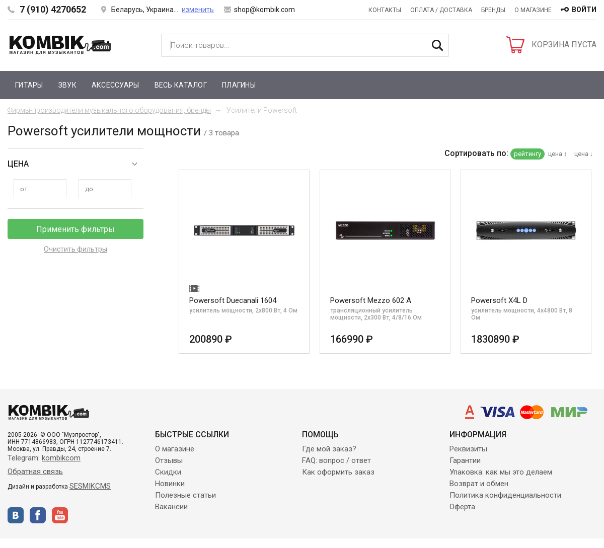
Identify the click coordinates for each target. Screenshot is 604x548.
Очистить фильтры (75, 249)
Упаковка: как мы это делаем (500, 472)
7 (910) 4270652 (53, 9)
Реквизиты (468, 448)
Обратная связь (35, 471)
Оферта (462, 506)
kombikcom (61, 457)
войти (584, 10)
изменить (198, 10)
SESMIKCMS (90, 486)
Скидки (168, 472)
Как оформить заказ (338, 472)
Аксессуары (115, 85)
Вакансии (171, 506)
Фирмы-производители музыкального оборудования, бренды (109, 110)
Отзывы (169, 460)
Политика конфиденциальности (505, 495)
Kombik (60, 45)
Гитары (29, 85)
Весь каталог (181, 85)
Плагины (239, 85)
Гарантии (465, 460)
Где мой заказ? (329, 448)
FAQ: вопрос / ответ (336, 460)
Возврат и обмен (478, 483)
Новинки (170, 483)
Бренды (493, 10)
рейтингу (527, 154)
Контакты (384, 10)
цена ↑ (557, 154)
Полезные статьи (185, 495)
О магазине (533, 10)
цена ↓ (583, 154)
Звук (67, 85)
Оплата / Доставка (441, 10)
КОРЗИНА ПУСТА (564, 44)
